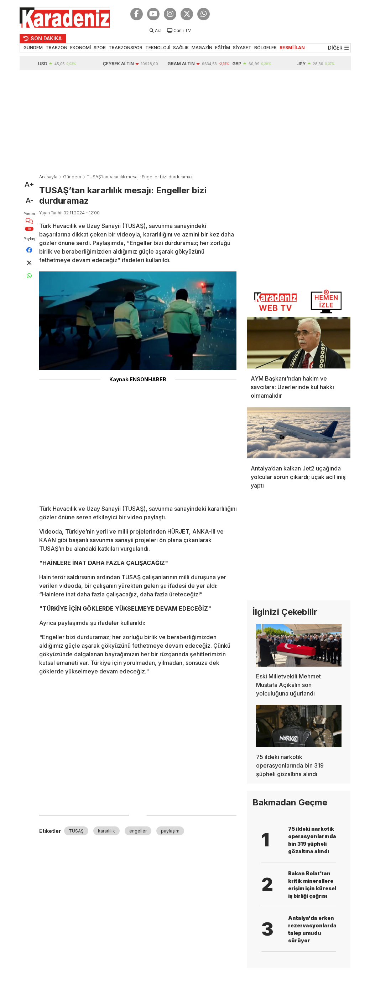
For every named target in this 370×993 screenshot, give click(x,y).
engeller (138, 831)
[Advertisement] (185, 124)
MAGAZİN (202, 47)
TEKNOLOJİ (157, 47)
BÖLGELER (265, 47)
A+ (29, 184)
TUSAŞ (76, 831)
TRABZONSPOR (125, 47)
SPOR (100, 47)
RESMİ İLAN (292, 47)
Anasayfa (48, 176)
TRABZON (56, 47)
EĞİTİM (222, 47)
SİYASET (242, 47)
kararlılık (106, 831)
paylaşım (170, 831)
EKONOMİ (80, 47)
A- (29, 200)
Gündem (72, 176)
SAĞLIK (181, 47)
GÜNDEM (33, 47)
